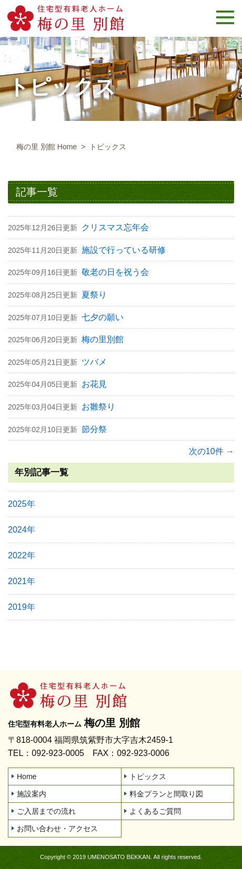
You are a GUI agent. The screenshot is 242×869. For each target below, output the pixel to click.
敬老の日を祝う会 (115, 272)
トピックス (147, 776)
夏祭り (94, 294)
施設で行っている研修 (124, 250)
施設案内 (31, 794)
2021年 (21, 581)
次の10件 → (211, 451)
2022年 (21, 555)
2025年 (21, 503)
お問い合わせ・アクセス (57, 828)
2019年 (21, 606)
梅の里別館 (103, 339)
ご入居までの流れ (46, 811)
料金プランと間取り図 (166, 794)
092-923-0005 (58, 753)
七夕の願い (103, 317)
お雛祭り (98, 406)
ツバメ (94, 361)
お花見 (94, 384)
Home (26, 776)
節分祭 (94, 429)
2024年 (21, 529)
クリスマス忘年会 (115, 227)
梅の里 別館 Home (46, 146)
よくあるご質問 (155, 811)
